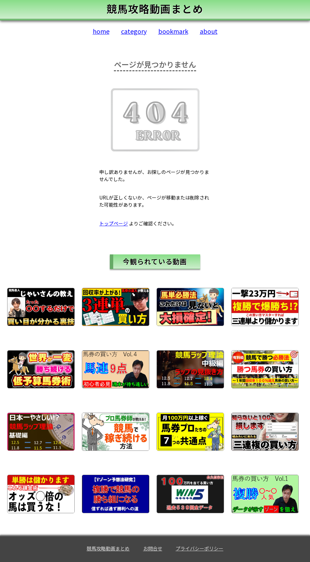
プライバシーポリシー (199, 548)
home (101, 31)
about (209, 31)
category (134, 31)
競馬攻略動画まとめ (108, 548)
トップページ (113, 223)
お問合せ (152, 548)
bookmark (173, 31)
